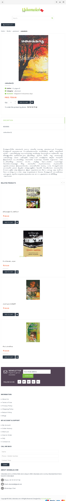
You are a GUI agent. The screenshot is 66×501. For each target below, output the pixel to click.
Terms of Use (6, 398)
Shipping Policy (7, 405)
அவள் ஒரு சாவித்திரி (9, 304)
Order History (6, 424)
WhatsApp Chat (10, 484)
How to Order (6, 431)
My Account (6, 421)
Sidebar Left (8, 25)
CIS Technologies (46, 494)
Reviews (6, 127)
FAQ (3, 434)
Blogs (3, 411)
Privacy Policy (6, 402)
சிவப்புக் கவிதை (8, 346)
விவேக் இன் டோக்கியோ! (11, 212)
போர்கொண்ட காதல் (9, 261)
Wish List (5, 428)
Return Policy (6, 408)
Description (8, 120)
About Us (5, 395)
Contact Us (5, 437)
